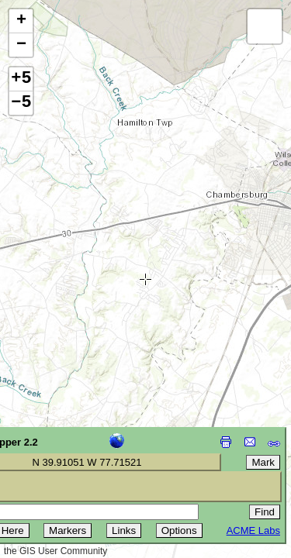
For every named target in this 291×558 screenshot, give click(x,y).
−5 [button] (21, 103)
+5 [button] (21, 79)
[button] (21, 21)
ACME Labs (253, 530)
